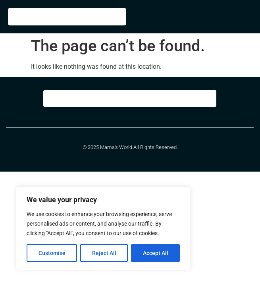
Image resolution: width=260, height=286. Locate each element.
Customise (52, 253)
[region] (103, 228)
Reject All (104, 253)
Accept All (155, 253)
